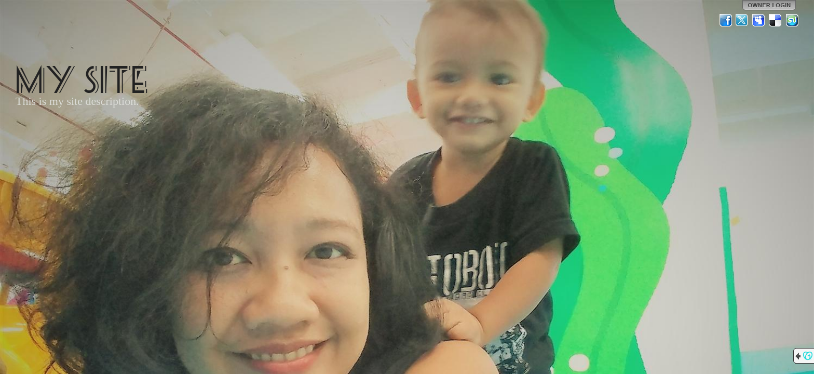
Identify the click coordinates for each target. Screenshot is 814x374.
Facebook (725, 20)
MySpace (759, 20)
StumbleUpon (792, 20)
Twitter (742, 20)
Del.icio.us (775, 20)
